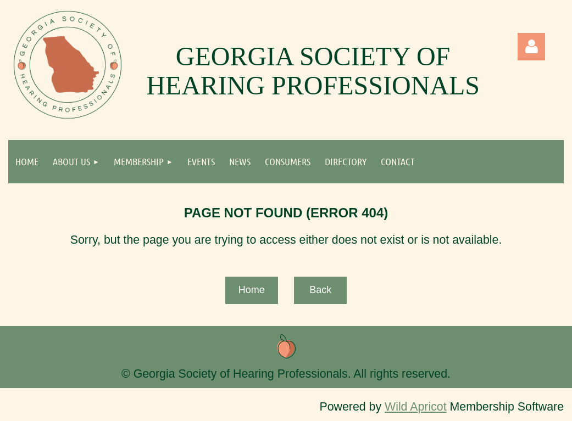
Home (251, 289)
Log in (531, 46)
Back (320, 289)
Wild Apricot (416, 406)
